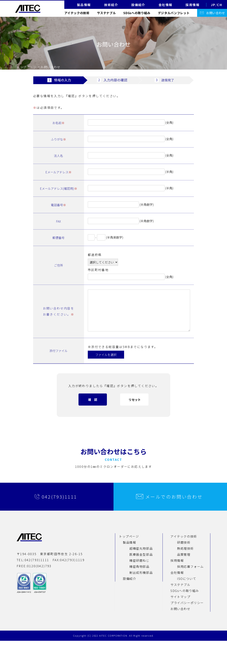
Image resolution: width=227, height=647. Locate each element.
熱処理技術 (185, 554)
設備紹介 (129, 584)
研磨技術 (183, 548)
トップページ (27, 67)
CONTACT (113, 465)
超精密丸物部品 (141, 554)
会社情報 (177, 578)
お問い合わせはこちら (113, 457)
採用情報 (177, 566)
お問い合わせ (215, 13)
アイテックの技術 (76, 13)
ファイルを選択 (106, 361)
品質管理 (183, 560)
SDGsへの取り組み (136, 13)
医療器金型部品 (141, 560)
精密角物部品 (139, 572)
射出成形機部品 (141, 578)
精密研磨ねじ (139, 566)
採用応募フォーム (190, 572)
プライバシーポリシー (187, 609)
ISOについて (186, 584)
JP (213, 4)
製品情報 (129, 548)
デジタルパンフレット (174, 13)
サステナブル (106, 13)
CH (219, 4)
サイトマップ (180, 603)
